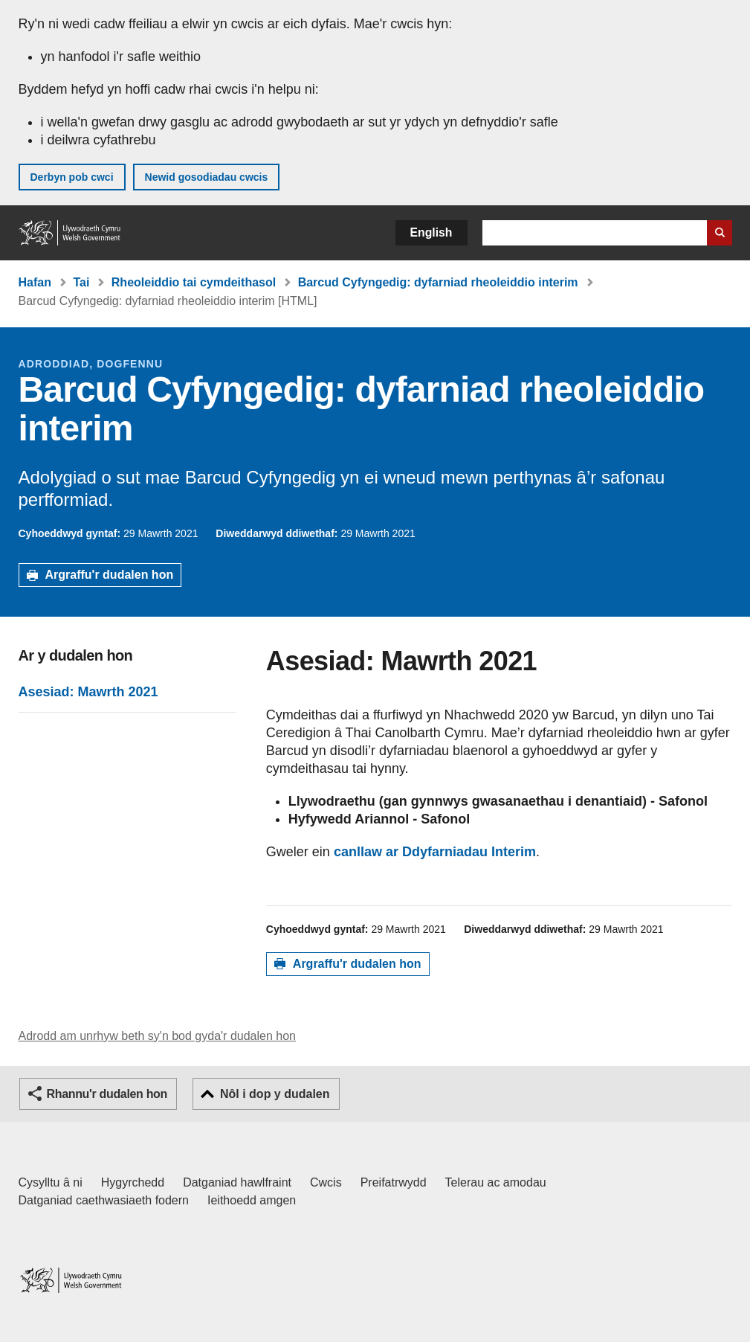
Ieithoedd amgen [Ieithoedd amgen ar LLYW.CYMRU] (251, 1200)
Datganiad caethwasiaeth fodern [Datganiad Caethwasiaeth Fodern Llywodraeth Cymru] (104, 1200)
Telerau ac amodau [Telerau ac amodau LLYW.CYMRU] (495, 1182)
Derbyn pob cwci (72, 177)
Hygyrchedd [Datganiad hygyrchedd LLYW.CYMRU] (132, 1182)
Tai (81, 282)
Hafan (35, 282)
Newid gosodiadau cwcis (206, 177)
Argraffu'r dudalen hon (109, 574)
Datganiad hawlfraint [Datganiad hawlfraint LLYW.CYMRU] (237, 1182)
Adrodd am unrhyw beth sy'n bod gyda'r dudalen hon (157, 1036)
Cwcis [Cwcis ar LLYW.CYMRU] (326, 1182)
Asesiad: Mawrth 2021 (88, 691)
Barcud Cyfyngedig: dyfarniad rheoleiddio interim (438, 282)
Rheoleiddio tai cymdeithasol (193, 282)
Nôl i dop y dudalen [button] (275, 1094)
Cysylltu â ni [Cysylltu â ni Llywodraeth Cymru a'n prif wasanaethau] (51, 1182)
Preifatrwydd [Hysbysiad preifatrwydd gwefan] (394, 1182)
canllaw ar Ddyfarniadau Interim (435, 851)
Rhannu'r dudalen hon (107, 1094)
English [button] (431, 232)
